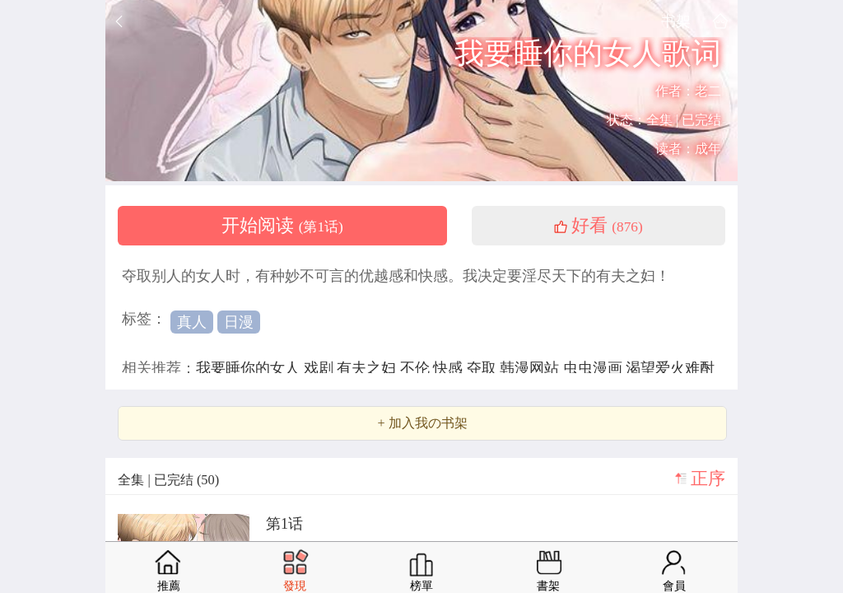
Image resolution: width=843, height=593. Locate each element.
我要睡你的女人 (250, 368)
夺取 (484, 368)
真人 (192, 322)
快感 (450, 368)
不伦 (417, 368)
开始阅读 (282, 226)
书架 (676, 21)
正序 (708, 478)
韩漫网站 (531, 368)
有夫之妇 (368, 368)
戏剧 (321, 368)
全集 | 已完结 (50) (168, 480)
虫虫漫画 (594, 368)
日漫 (239, 322)
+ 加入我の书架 (422, 423)
